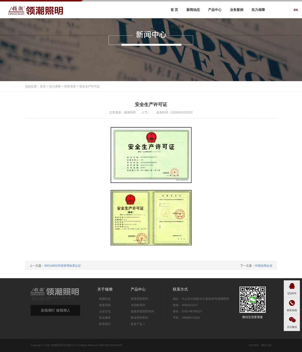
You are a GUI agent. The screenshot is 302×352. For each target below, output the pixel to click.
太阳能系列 (138, 305)
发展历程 (105, 305)
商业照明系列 (139, 317)
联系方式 (180, 289)
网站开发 (266, 345)
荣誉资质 (70, 86)
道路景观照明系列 (142, 311)
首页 (43, 86)
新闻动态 (193, 10)
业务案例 (236, 10)
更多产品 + (138, 324)
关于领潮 (177, 26)
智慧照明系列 (139, 298)
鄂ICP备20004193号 (111, 345)
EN (296, 10)
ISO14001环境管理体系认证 (62, 265)
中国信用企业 (263, 265)
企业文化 (105, 311)
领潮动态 (105, 298)
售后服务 (105, 317)
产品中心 (214, 10)
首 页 (174, 10)
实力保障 (258, 10)
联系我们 (105, 324)
